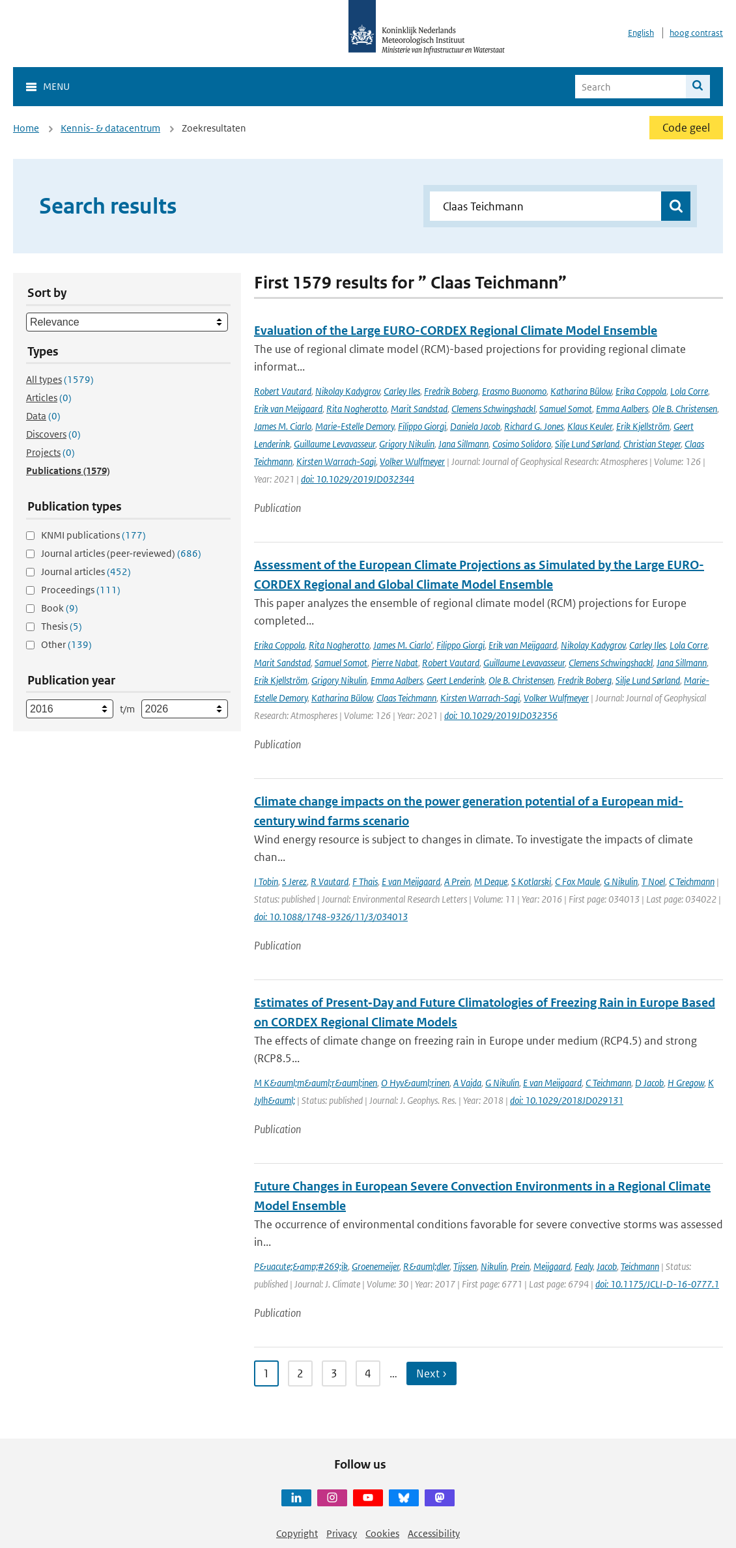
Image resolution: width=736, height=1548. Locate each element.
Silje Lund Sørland (587, 444)
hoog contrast (696, 32)
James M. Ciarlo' (402, 645)
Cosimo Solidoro (521, 444)
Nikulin (494, 1266)
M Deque (490, 881)
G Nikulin (621, 881)
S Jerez (294, 881)
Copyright (297, 1533)
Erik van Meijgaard (288, 408)
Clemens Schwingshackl (493, 408)
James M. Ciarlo (282, 426)
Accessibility (434, 1533)
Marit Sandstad (419, 408)
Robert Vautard (282, 391)
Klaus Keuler (589, 426)
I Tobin (266, 881)
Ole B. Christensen (684, 408)
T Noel (653, 881)
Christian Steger (652, 444)
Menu (56, 86)
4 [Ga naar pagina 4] (368, 1373)
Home (26, 128)
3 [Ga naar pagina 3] (334, 1373)
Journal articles (86, 571)
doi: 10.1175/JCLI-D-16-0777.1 (657, 1284)
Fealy (583, 1266)
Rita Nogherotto (356, 408)
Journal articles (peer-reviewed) (121, 553)
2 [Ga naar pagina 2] (300, 1373)
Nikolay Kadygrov (347, 391)
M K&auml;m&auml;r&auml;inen (315, 1083)
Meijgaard (552, 1266)
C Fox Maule (577, 881)
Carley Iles (402, 391)
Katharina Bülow (581, 391)
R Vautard (329, 881)
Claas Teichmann (406, 698)
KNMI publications (93, 535)
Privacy (341, 1533)
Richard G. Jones (533, 426)
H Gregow (686, 1083)
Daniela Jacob (475, 426)
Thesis (61, 626)
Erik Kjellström (643, 426)
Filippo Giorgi (422, 426)
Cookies (382, 1533)
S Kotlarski (531, 881)
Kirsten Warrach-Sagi (336, 461)
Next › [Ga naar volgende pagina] (431, 1373)
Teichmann (640, 1266)
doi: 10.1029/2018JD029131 (566, 1100)
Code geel (686, 127)
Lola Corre (689, 391)
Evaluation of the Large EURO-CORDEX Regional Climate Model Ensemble (455, 330)
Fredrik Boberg (451, 391)
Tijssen (465, 1266)
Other (66, 644)
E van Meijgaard (411, 881)
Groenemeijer (375, 1266)
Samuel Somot (565, 408)
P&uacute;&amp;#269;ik (301, 1266)
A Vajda (467, 1083)
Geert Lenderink (456, 680)
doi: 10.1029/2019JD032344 (357, 479)
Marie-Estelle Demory (354, 426)
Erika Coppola (641, 391)
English (641, 32)
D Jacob (649, 1083)
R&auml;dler (426, 1266)
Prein (520, 1266)
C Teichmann (692, 881)
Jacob (607, 1266)
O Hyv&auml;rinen (415, 1083)
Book (59, 608)
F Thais (365, 881)
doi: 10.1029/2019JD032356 (501, 715)
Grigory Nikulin (406, 444)
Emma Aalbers (622, 408)
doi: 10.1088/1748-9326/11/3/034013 (331, 916)
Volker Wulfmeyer (412, 461)
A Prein (457, 881)
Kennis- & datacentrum (110, 128)
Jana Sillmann (463, 444)
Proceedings (80, 590)
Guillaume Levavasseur (334, 444)
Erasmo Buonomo (514, 391)
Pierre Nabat (394, 662)
